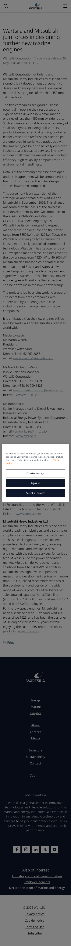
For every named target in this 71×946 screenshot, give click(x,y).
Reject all (36, 483)
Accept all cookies (35, 493)
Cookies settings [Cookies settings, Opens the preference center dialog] (35, 473)
